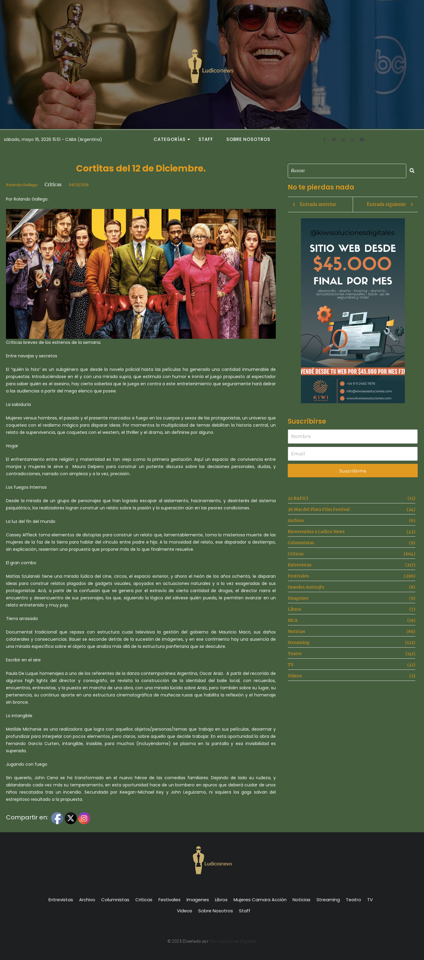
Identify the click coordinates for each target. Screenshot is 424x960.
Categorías (171, 139)
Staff (206, 139)
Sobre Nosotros (248, 139)
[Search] (347, 171)
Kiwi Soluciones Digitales (233, 941)
